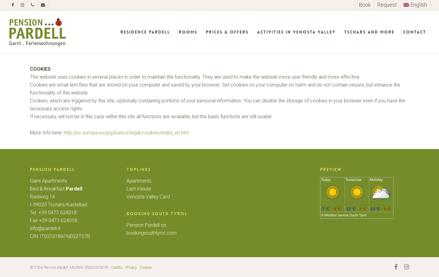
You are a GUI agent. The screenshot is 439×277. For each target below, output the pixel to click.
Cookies (146, 267)
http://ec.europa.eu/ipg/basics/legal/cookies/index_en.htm (126, 133)
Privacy (131, 267)
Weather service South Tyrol (345, 215)
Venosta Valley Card (148, 197)
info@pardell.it (45, 228)
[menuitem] (415, 5)
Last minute (139, 189)
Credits (117, 267)
